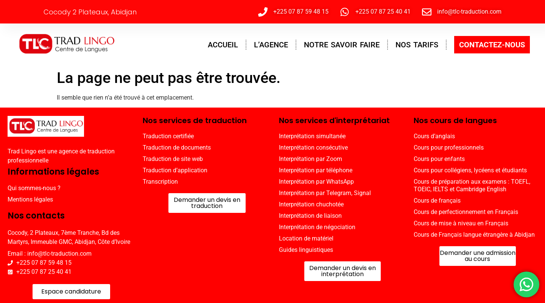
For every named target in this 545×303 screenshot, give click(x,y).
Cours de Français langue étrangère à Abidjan (474, 234)
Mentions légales (30, 199)
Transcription (160, 181)
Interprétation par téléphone (315, 170)
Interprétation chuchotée (311, 204)
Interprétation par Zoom (310, 158)
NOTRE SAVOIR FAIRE (342, 44)
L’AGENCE (271, 44)
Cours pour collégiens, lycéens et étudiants (470, 170)
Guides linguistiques (306, 249)
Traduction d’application (175, 170)
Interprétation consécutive (313, 147)
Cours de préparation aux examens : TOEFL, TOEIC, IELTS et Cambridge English (472, 185)
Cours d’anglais (434, 136)
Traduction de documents (177, 147)
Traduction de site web (173, 158)
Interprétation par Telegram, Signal (325, 193)
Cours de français (437, 200)
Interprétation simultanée (312, 136)
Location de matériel (306, 238)
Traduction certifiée (168, 136)
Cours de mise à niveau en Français (461, 223)
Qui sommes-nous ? (34, 188)
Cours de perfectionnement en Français (466, 212)
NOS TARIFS (417, 44)
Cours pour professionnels (449, 147)
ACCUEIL (223, 44)
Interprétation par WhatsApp (316, 181)
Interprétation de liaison (310, 215)
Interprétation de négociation (317, 227)
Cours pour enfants (439, 158)
